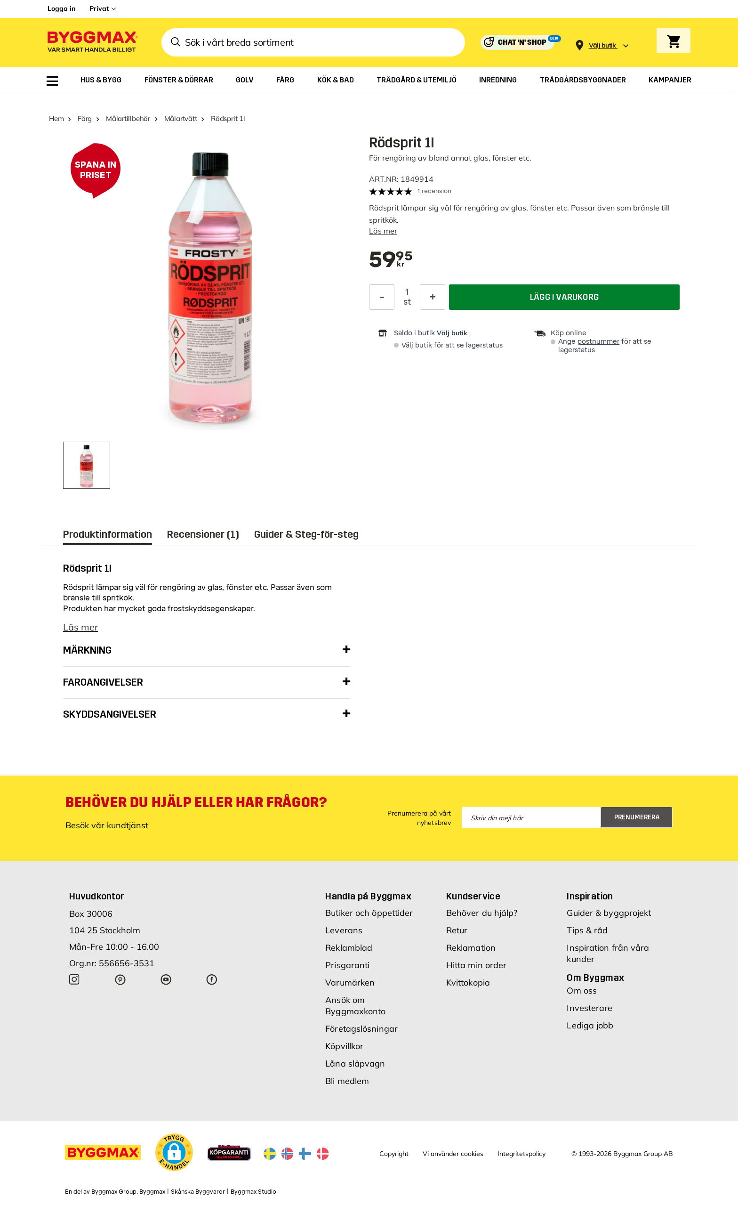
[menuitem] (52, 81)
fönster (542, 207)
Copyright (394, 1153)
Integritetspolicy (521, 1153)
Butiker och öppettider (369, 912)
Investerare (589, 1008)
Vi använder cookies (453, 1153)
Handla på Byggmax (368, 896)
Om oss (582, 990)
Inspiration (590, 896)
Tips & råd (587, 930)
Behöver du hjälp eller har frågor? (196, 802)
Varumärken (350, 982)
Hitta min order (476, 965)
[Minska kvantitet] (381, 297)
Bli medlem (347, 1081)
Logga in (61, 8)
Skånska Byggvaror (198, 1192)
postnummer (598, 342)
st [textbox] (407, 302)
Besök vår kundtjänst (106, 825)
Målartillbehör (128, 118)
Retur (457, 930)
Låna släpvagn (355, 1063)
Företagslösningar (361, 1028)
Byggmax (152, 1192)
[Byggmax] (92, 42)
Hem (56, 118)
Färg (85, 118)
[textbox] (391, 260)
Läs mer (383, 230)
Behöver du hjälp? (482, 912)
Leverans (343, 930)
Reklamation (471, 947)
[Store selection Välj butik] (602, 45)
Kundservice (473, 896)
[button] (174, 1152)
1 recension (434, 190)
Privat (99, 8)
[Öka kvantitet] (432, 297)
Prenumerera (637, 817)
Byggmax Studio (253, 1192)
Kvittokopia (468, 982)
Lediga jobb (590, 1025)
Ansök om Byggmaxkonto (355, 1006)
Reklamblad (348, 947)
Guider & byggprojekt (609, 912)
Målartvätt (180, 118)
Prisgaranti (347, 965)
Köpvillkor (344, 1046)
